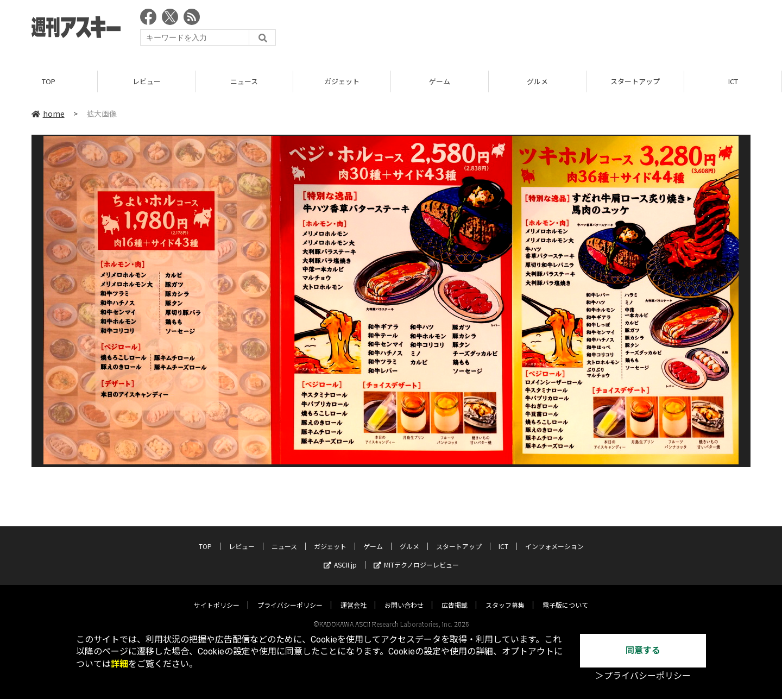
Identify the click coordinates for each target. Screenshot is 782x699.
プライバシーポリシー (290, 594)
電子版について (565, 594)
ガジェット (342, 81)
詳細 (119, 664)
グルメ (537, 81)
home (48, 113)
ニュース (244, 81)
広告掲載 (455, 594)
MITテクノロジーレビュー (416, 554)
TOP (48, 81)
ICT (733, 81)
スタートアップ (635, 81)
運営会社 (353, 594)
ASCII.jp (340, 554)
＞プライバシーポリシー (643, 676)
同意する (643, 650)
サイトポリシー (216, 594)
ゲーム (439, 81)
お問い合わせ (404, 594)
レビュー (147, 81)
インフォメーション (554, 535)
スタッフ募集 (505, 594)
